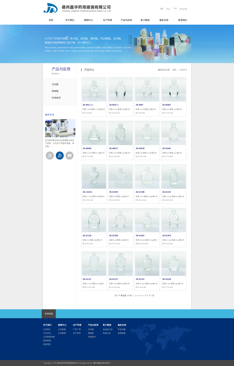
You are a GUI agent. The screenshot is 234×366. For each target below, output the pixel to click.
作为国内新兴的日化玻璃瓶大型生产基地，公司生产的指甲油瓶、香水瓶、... (59, 143)
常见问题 (122, 329)
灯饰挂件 (56, 98)
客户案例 (145, 20)
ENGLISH (183, 9)
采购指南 (122, 333)
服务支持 (163, 20)
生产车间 (77, 333)
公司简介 (47, 329)
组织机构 (47, 340)
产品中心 (183, 70)
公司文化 (47, 333)
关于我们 (69, 20)
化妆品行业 (108, 329)
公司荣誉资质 (49, 337)
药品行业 (107, 333)
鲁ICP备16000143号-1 (102, 363)
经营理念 (47, 344)
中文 (168, 9)
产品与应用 (126, 20)
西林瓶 (55, 91)
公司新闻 (62, 329)
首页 (51, 20)
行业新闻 (62, 333)
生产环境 (107, 20)
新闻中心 (88, 20)
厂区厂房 (77, 329)
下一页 (151, 295)
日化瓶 (55, 84)
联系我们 (182, 20)
